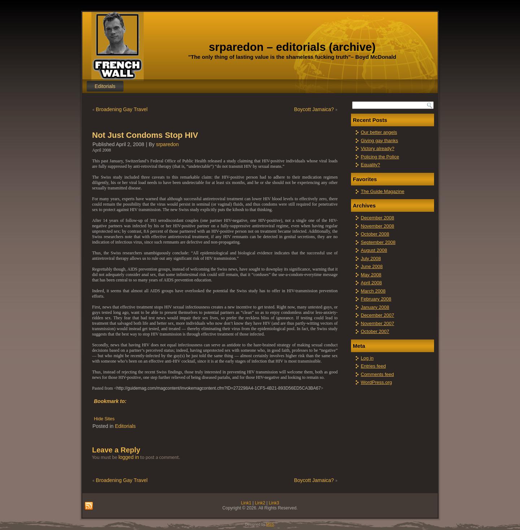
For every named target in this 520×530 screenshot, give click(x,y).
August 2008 (374, 250)
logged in (128, 457)
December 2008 (377, 217)
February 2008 (376, 299)
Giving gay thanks (379, 140)
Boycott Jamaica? (314, 109)
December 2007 (377, 315)
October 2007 (375, 331)
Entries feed (373, 366)
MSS (270, 524)
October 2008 (375, 234)
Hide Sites (104, 418)
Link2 (260, 502)
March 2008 (373, 291)
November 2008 (377, 226)
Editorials (105, 86)
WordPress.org (376, 382)
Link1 (246, 502)
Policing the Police (380, 156)
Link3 (274, 502)
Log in (367, 358)
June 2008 (372, 266)
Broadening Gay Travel (121, 109)
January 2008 (375, 307)
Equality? (370, 164)
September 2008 (378, 242)
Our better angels (379, 132)
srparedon (167, 144)
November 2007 (377, 323)
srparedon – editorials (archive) (292, 47)
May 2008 (371, 274)
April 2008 (371, 282)
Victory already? (377, 148)
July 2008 (371, 258)
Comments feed (377, 374)
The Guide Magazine (382, 191)
